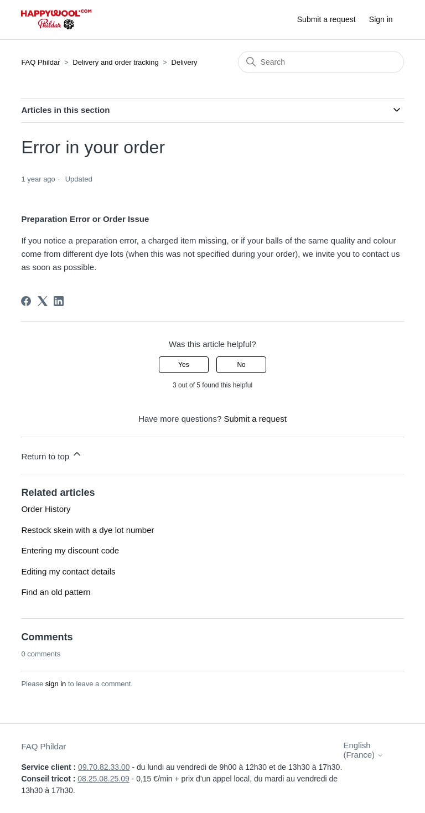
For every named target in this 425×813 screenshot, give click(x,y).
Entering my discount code (70, 550)
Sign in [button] (381, 19)
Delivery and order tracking (115, 62)
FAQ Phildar (40, 62)
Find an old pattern (55, 592)
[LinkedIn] (59, 301)
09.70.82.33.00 (103, 767)
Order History (45, 509)
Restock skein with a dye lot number (87, 530)
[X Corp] (43, 301)
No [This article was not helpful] (241, 365)
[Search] (321, 62)
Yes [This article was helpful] (183, 365)
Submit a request (326, 19)
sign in (55, 684)
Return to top (51, 454)
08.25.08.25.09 (103, 778)
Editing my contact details (68, 571)
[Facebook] (26, 301)
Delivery (185, 62)
